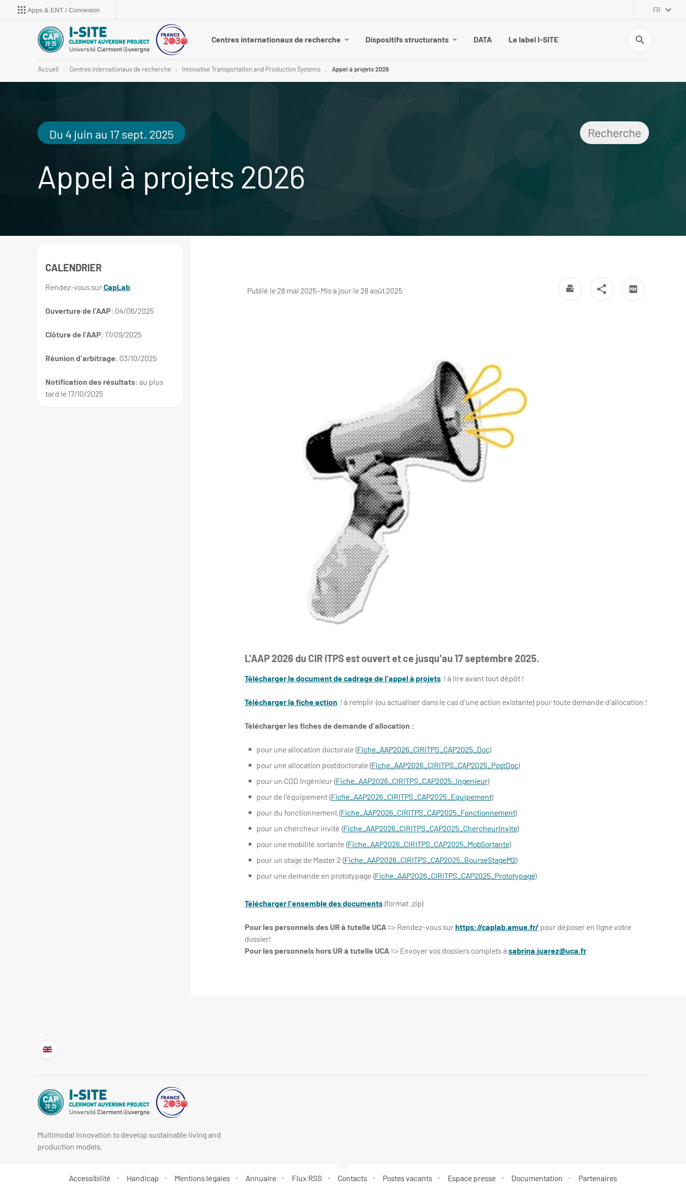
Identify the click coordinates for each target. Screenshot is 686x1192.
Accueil (48, 69)
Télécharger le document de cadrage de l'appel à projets (343, 678)
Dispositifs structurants (411, 39)
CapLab (117, 287)
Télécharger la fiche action (291, 702)
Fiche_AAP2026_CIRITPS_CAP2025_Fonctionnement (428, 812)
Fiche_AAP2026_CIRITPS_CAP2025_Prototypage (455, 875)
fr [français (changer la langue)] (656, 10)
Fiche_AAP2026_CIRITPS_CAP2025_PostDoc (444, 765)
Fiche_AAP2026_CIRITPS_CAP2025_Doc (423, 749)
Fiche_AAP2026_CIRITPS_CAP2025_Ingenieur (412, 780)
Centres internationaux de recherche (280, 39)
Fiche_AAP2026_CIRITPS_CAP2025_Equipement (411, 796)
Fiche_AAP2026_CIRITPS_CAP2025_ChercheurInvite (430, 828)
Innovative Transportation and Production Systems (251, 69)
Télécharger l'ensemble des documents (314, 903)
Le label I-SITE (533, 39)
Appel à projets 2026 (360, 69)
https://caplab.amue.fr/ (497, 926)
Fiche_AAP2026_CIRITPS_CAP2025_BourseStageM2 (430, 859)
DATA (482, 39)
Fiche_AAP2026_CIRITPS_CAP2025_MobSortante (428, 844)
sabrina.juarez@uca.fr (547, 950)
